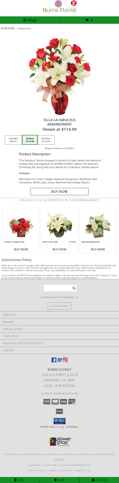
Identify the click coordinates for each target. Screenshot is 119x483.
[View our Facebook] (53, 361)
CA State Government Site (75, 465)
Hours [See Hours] (99, 480)
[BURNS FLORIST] (59, 11)
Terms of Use (83, 470)
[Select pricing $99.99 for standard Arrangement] (13, 139)
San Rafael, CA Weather (42, 465)
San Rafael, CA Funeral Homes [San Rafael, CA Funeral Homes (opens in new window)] (22, 454)
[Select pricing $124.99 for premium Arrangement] (46, 139)
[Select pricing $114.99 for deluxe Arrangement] (30, 139)
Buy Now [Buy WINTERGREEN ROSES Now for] (98, 249)
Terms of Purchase (60, 470)
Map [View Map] (59, 480)
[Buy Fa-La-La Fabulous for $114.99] (59, 191)
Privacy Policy (37, 470)
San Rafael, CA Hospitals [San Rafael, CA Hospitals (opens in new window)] (58, 454)
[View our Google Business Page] (59, 361)
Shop (29, 20)
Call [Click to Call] (20, 480)
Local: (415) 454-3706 (59, 386)
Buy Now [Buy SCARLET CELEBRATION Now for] (21, 249)
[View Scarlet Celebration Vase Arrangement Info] (21, 224)
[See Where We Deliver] (59, 305)
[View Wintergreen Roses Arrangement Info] (98, 224)
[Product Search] (60, 288)
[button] (60, 421)
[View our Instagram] (65, 361)
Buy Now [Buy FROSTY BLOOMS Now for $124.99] (59, 249)
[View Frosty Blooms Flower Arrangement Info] (60, 224)
